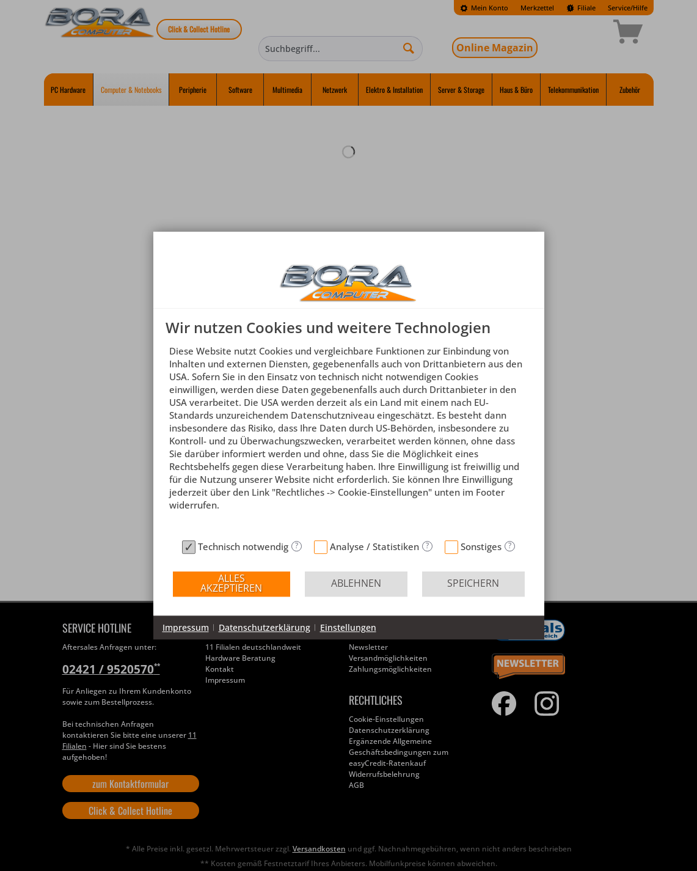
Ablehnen (356, 583)
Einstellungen (348, 627)
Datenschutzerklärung (264, 627)
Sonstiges (481, 546)
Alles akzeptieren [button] (231, 583)
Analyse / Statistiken (374, 546)
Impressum (185, 627)
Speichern (473, 583)
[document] (349, 427)
